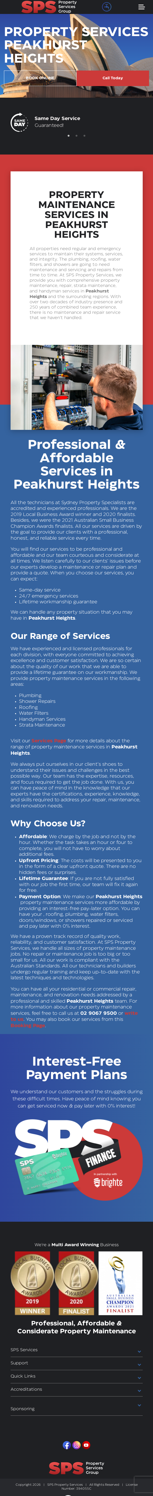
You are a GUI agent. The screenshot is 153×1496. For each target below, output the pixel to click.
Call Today (112, 78)
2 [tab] (76, 135)
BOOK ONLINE (40, 78)
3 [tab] (84, 135)
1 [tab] (68, 135)
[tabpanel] (77, 122)
